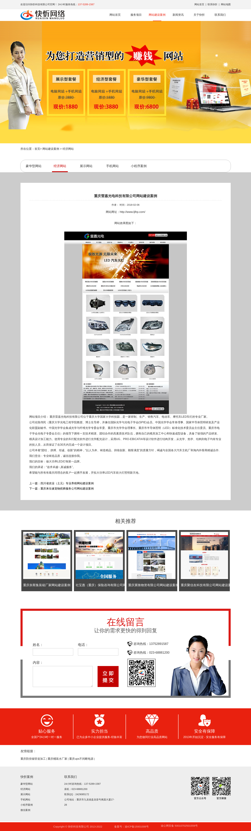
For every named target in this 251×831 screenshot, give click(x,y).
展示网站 (86, 166)
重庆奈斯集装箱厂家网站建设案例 (46, 585)
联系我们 (220, 14)
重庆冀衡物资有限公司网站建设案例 (153, 585)
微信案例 (25, 810)
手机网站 (112, 166)
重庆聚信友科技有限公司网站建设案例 (207, 585)
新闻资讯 (178, 14)
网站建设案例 (157, 17)
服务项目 (136, 14)
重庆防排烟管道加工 (33, 758)
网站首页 (199, 4)
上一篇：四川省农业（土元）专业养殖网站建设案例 (61, 483)
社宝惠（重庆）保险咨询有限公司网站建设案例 (109, 585)
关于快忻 (199, 14)
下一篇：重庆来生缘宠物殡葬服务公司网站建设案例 (61, 488)
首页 (37, 148)
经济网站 (68, 148)
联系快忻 (212, 4)
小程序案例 (139, 166)
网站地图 (226, 4)
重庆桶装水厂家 (57, 758)
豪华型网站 (34, 166)
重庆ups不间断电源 (81, 758)
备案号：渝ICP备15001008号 (131, 826)
